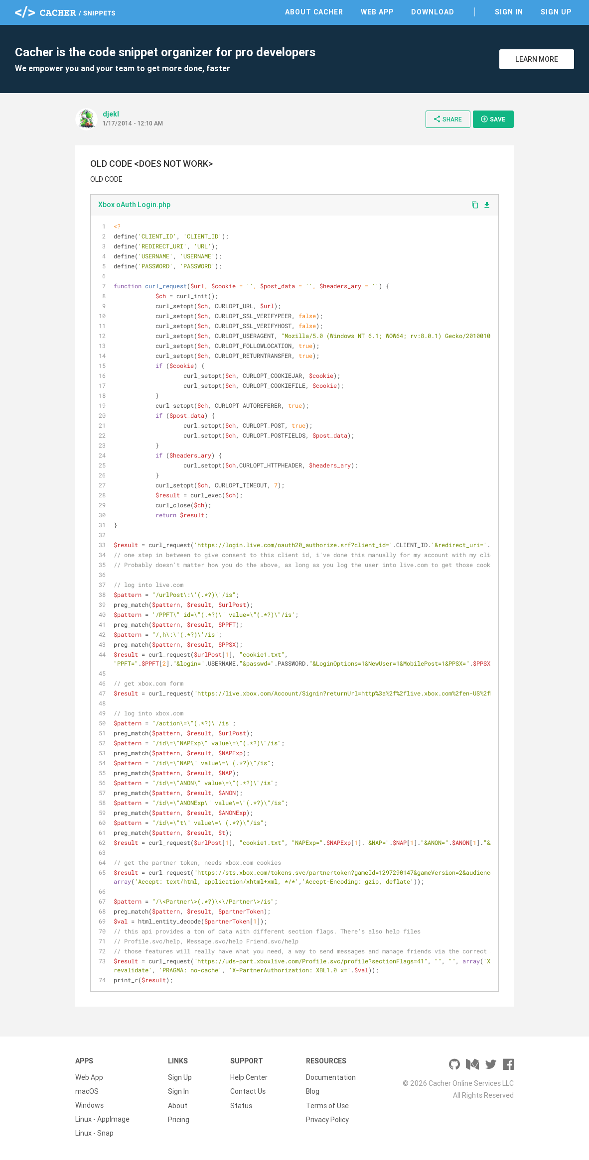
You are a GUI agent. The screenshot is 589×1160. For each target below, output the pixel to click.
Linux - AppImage (102, 1119)
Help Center (249, 1077)
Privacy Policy (327, 1119)
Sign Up (556, 11)
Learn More (536, 59)
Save (492, 119)
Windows (89, 1105)
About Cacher (314, 11)
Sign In (509, 11)
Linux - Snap (94, 1133)
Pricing (178, 1119)
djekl (111, 114)
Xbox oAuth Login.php (134, 204)
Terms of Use (327, 1105)
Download (432, 11)
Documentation (331, 1077)
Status (241, 1105)
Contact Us (248, 1091)
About (177, 1105)
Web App (377, 11)
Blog (312, 1091)
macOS (87, 1091)
